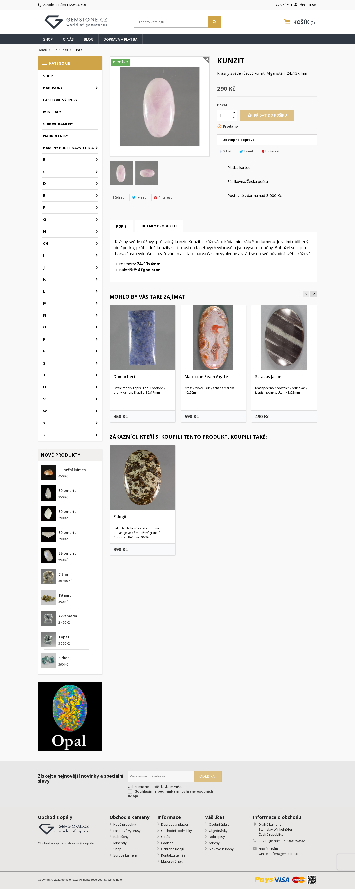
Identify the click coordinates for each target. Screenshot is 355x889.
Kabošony (53, 87)
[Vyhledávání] (177, 22)
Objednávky (218, 830)
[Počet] (224, 115)
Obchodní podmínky (176, 830)
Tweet (139, 197)
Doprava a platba (120, 39)
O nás (68, 39)
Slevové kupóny (221, 849)
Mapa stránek (171, 861)
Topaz (64, 637)
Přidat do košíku (267, 115)
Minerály (52, 111)
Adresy (214, 843)
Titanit (64, 595)
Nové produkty (124, 824)
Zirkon (64, 657)
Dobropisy (216, 836)
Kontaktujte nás (172, 855)
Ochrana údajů (172, 849)
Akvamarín (67, 616)
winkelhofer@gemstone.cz (279, 853)
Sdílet (118, 197)
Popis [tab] (121, 226)
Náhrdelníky (55, 135)
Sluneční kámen (72, 469)
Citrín (63, 574)
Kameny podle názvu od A (68, 147)
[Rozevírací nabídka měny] (283, 5)
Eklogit (120, 516)
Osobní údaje (219, 824)
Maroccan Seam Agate (206, 376)
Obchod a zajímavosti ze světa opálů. (66, 843)
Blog (88, 39)
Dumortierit (125, 376)
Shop (48, 39)
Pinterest (163, 197)
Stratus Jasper (269, 376)
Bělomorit (67, 490)
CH (45, 243)
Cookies (166, 843)
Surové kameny (58, 123)
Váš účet (215, 817)
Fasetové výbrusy (60, 99)
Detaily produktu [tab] (159, 226)
